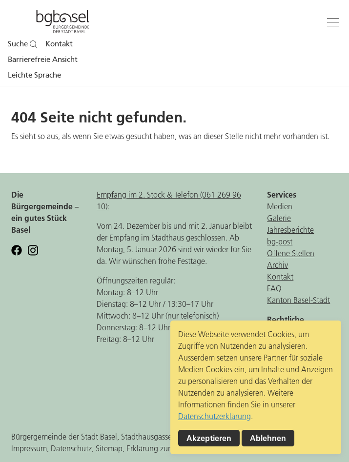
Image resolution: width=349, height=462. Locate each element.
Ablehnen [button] (268, 438)
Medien (279, 206)
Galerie (279, 218)
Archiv (277, 265)
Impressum (29, 448)
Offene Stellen (290, 253)
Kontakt (59, 44)
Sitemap (109, 448)
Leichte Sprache (34, 75)
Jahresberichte (290, 230)
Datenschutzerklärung (214, 416)
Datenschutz (71, 448)
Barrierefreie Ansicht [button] (43, 59)
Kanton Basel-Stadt (298, 300)
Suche (23, 44)
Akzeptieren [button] (208, 438)
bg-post (279, 241)
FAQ (274, 288)
